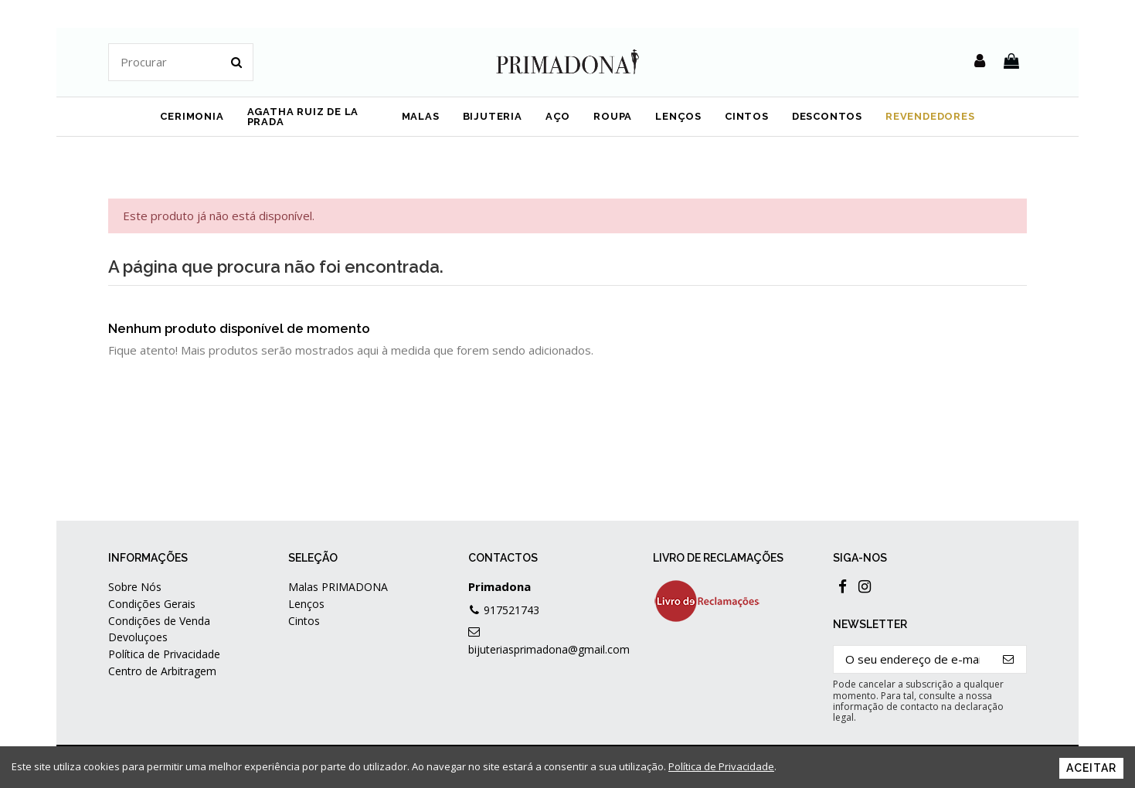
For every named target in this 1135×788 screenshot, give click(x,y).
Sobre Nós (134, 586)
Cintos (304, 620)
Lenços (306, 603)
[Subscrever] (1008, 659)
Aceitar (1091, 768)
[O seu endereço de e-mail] (912, 659)
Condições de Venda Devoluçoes (159, 628)
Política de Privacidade (164, 654)
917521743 (511, 610)
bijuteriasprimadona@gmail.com (549, 649)
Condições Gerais (151, 603)
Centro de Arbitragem (162, 671)
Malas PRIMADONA (338, 586)
